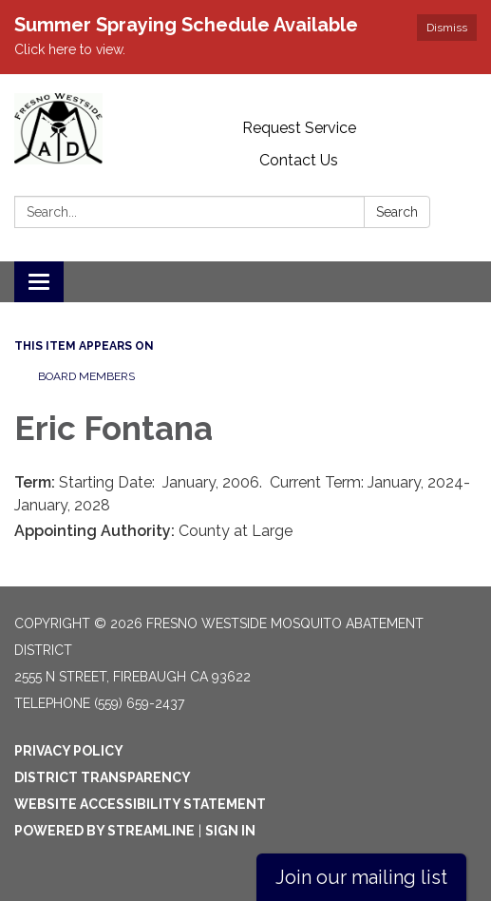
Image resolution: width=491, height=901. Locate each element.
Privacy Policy (68, 750)
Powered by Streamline (104, 830)
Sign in (230, 830)
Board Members (86, 376)
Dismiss (446, 27)
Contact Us (298, 160)
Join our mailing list (361, 877)
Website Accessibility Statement (140, 804)
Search (397, 212)
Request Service (299, 128)
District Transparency (102, 777)
